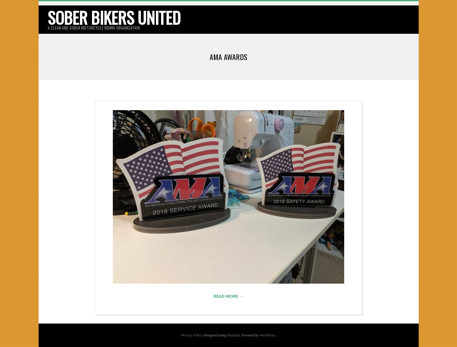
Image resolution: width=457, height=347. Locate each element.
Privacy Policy (191, 335)
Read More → (229, 296)
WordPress (267, 335)
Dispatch (233, 335)
